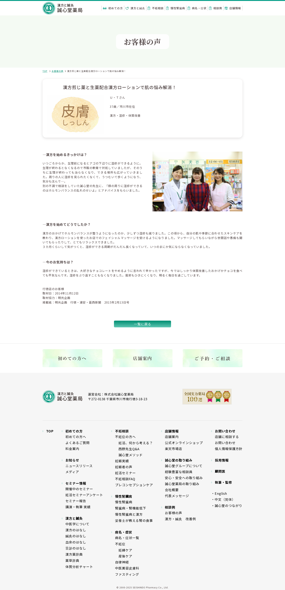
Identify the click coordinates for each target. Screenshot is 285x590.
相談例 (215, 8)
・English (219, 493)
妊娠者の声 (123, 466)
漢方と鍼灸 (135, 8)
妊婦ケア (123, 550)
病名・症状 (197, 8)
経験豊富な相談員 (178, 471)
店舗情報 (233, 8)
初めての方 (113, 8)
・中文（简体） (223, 499)
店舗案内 (172, 436)
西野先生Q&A (127, 448)
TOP (45, 71)
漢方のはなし (75, 529)
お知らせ (72, 460)
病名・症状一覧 (127, 537)
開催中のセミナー (79, 488)
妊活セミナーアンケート (84, 494)
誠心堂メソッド (129, 454)
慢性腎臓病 (175, 8)
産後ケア (123, 556)
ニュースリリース (79, 465)
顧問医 (220, 471)
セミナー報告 (75, 500)
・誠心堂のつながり (226, 505)
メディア (72, 471)
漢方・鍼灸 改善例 (180, 518)
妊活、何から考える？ (134, 442)
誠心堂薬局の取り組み (182, 483)
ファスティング (127, 574)
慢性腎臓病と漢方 (129, 514)
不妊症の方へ (125, 436)
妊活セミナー (125, 472)
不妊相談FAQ (125, 478)
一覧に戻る (142, 324)
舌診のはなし (75, 548)
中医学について (77, 523)
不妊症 (120, 543)
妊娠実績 (122, 460)
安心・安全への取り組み (184, 477)
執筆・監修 (223, 482)
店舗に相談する (227, 436)
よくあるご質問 (77, 442)
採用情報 (222, 460)
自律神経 (122, 562)
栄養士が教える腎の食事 (134, 520)
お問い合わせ (225, 442)
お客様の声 (57, 71)
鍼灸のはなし (75, 535)
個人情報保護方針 (228, 448)
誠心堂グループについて (183, 465)
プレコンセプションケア (134, 484)
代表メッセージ (177, 495)
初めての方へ (75, 436)
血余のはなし (75, 542)
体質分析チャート (79, 566)
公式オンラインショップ (184, 442)
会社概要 (172, 489)
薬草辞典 (72, 560)
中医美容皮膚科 (127, 568)
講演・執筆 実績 (78, 506)
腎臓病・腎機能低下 (130, 508)
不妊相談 (156, 8)
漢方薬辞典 (74, 554)
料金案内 (72, 448)
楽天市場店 (173, 448)
